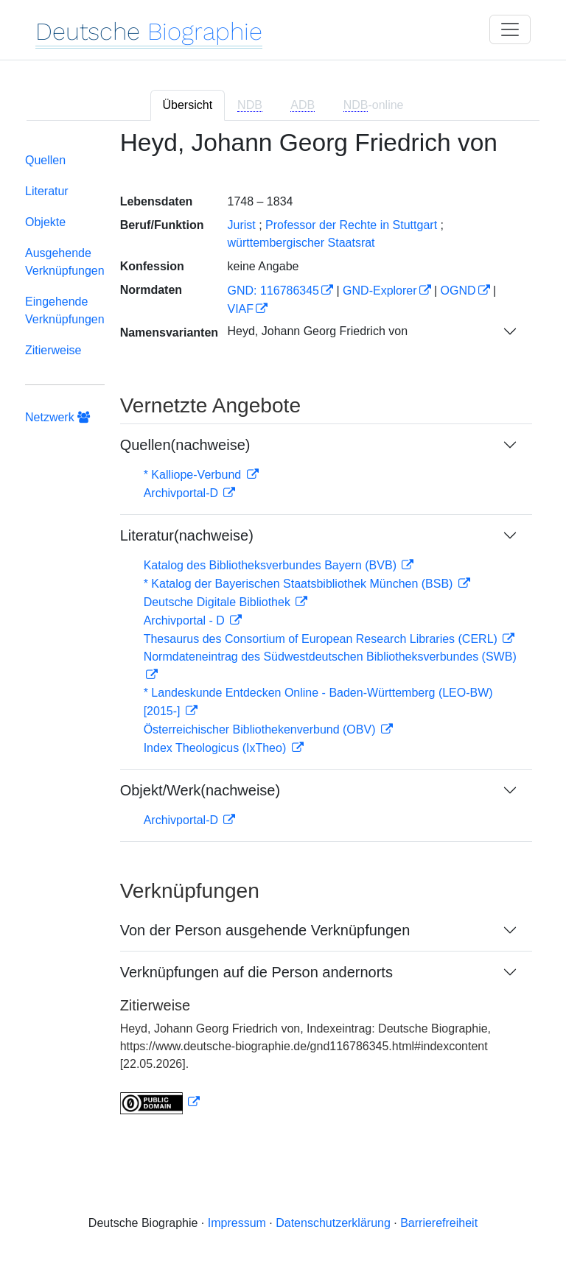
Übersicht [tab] (188, 105)
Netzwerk (57, 417)
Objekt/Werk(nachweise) (200, 790)
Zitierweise (53, 350)
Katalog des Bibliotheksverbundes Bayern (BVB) (272, 565)
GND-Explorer (379, 290)
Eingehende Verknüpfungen (65, 310)
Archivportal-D (183, 493)
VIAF (240, 309)
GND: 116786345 (273, 290)
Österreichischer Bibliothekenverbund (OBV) (261, 729)
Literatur (47, 191)
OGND (458, 290)
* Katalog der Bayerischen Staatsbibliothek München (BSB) (300, 583)
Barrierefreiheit (439, 1223)
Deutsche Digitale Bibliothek (219, 602)
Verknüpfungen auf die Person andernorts (256, 972)
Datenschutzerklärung (333, 1223)
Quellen (45, 160)
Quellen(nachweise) (185, 445)
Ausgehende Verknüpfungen (65, 262)
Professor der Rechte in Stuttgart (351, 225)
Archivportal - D (186, 620)
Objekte (45, 222)
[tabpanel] (283, 631)
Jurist (241, 225)
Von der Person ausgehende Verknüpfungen (265, 930)
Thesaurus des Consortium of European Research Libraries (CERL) (322, 639)
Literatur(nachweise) (187, 535)
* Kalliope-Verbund (194, 474)
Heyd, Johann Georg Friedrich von (317, 331)
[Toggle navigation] (510, 29)
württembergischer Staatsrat (300, 242)
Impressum (237, 1223)
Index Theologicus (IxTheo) (217, 748)
